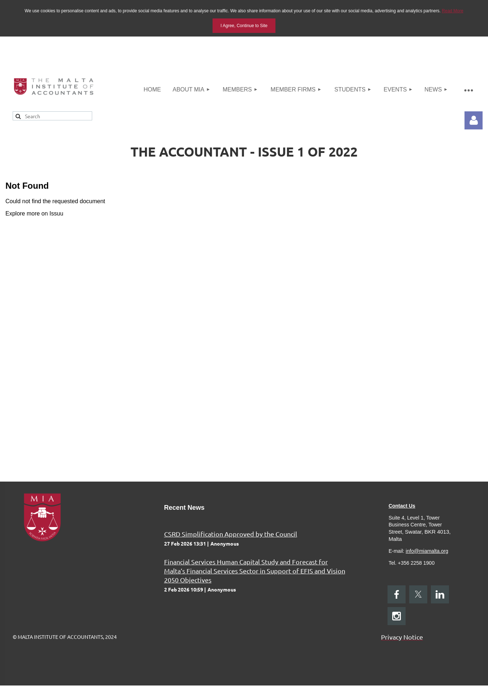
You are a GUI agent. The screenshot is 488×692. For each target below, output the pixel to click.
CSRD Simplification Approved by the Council (230, 534)
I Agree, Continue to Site (244, 25)
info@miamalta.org (427, 551)
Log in (474, 120)
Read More (452, 10)
